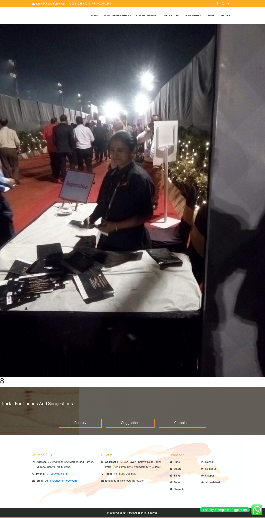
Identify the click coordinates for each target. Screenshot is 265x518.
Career (210, 15)
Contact (225, 15)
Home (94, 15)
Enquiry (80, 427)
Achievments (193, 15)
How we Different (147, 15)
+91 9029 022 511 (56, 473)
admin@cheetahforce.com (48, 3)
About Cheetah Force (116, 15)
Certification (171, 15)
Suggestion (130, 427)
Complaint (182, 427)
